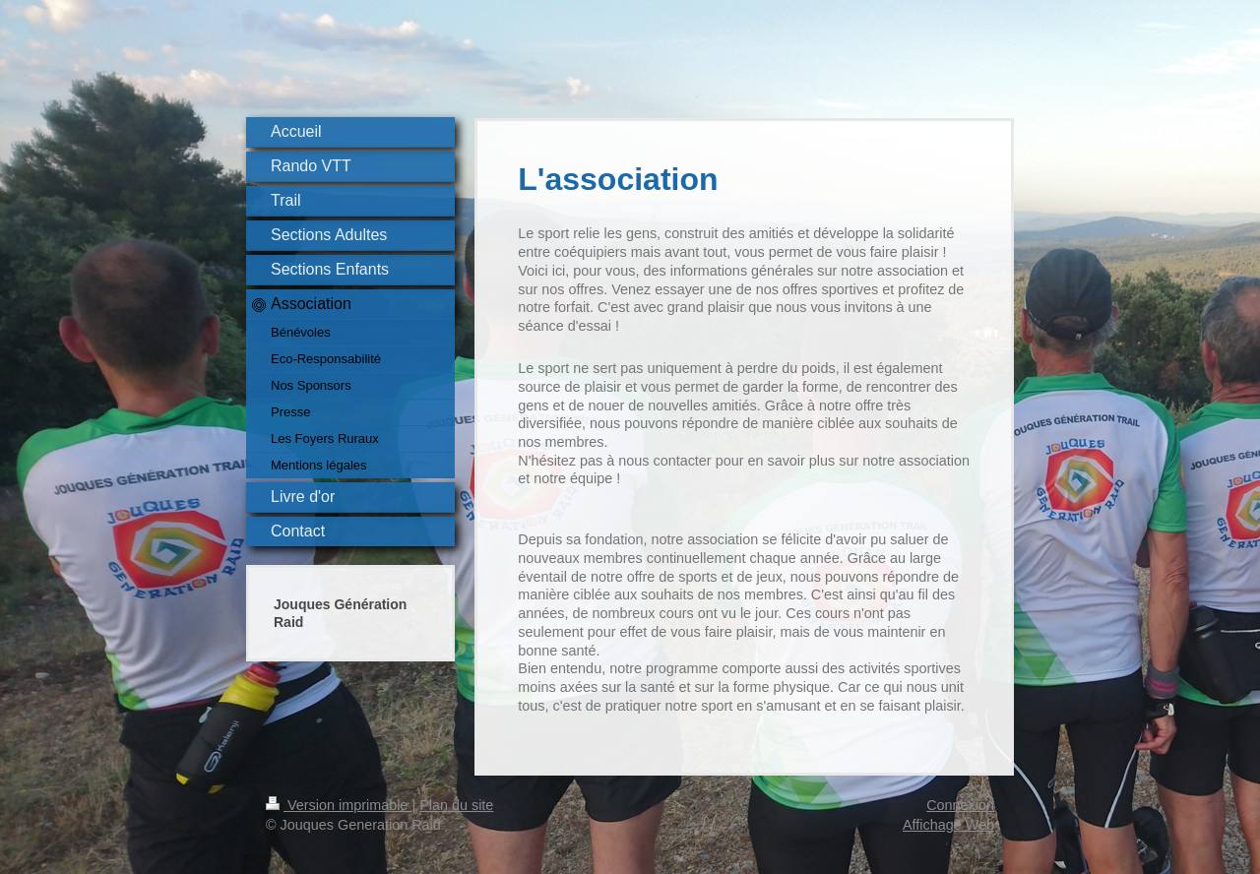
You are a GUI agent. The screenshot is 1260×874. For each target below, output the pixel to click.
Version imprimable (338, 805)
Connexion (960, 805)
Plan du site (456, 805)
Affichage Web (948, 825)
